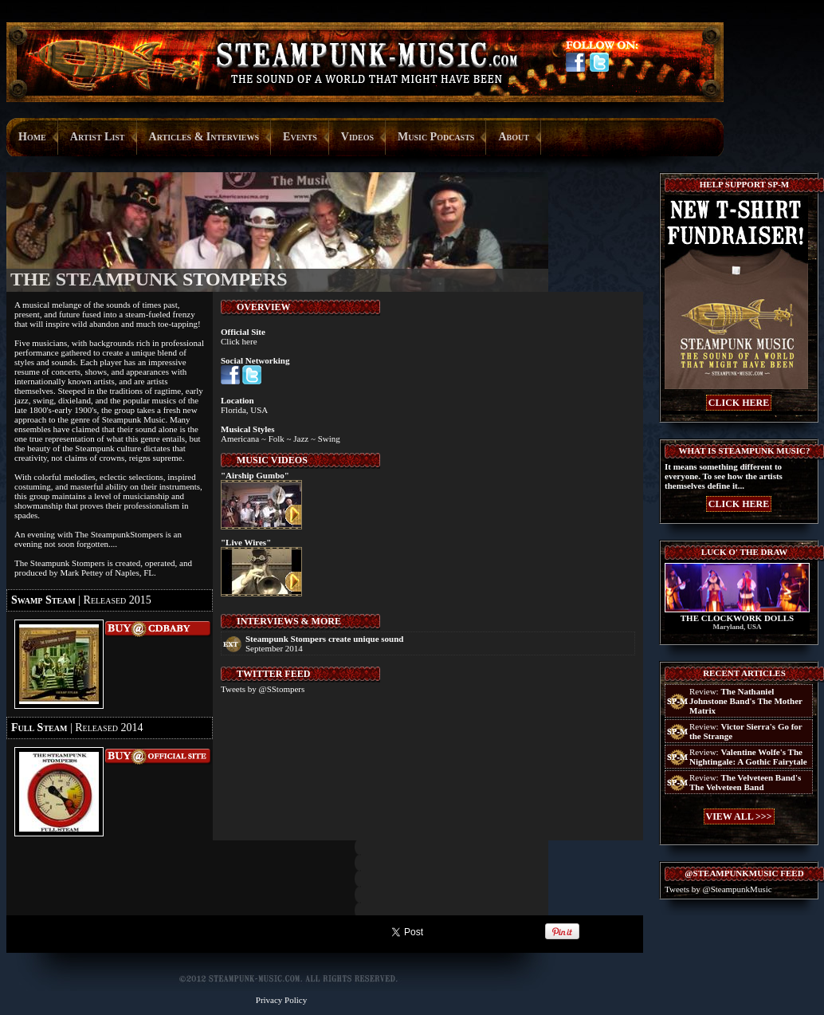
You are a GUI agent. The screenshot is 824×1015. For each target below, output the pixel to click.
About (513, 137)
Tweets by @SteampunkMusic (718, 889)
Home (32, 137)
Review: (745, 701)
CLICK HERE (738, 402)
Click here (239, 341)
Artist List (97, 137)
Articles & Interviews (204, 137)
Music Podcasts (436, 137)
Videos (357, 137)
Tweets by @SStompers (262, 689)
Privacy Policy (281, 1000)
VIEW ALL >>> (739, 816)
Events (300, 137)
